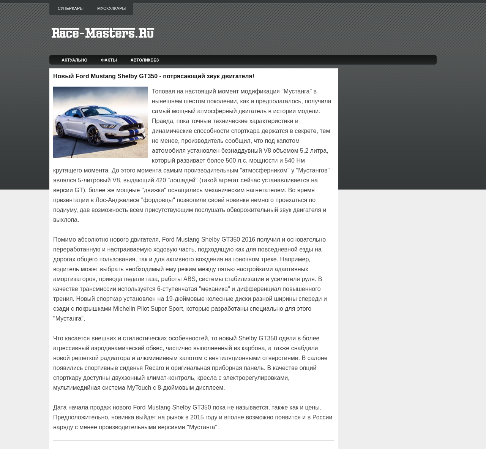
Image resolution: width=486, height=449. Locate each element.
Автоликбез (145, 60)
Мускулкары (111, 8)
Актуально (74, 60)
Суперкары (71, 8)
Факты (109, 60)
